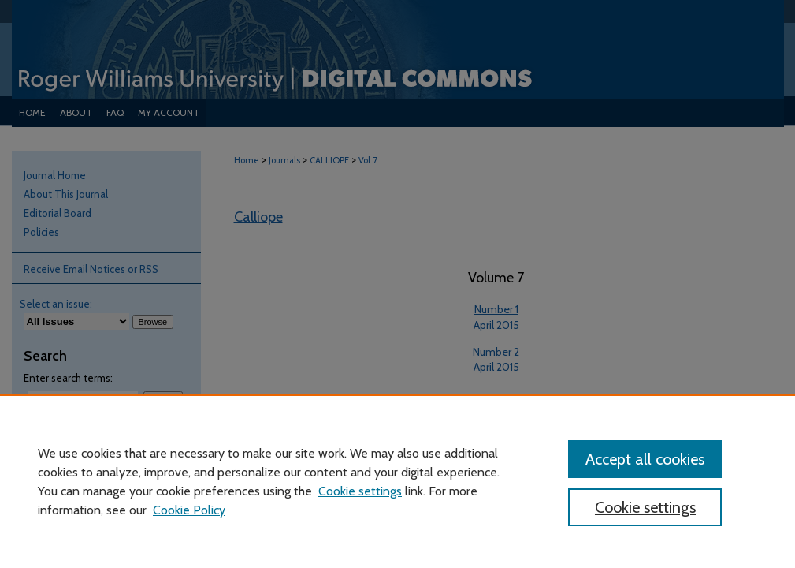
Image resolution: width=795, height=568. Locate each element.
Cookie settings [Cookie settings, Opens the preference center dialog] (645, 507)
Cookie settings (360, 491)
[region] (397, 481)
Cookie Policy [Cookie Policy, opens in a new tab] (189, 510)
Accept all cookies (644, 459)
